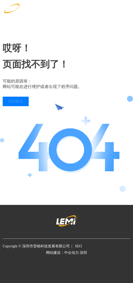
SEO (78, 246)
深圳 (83, 253)
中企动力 (72, 253)
